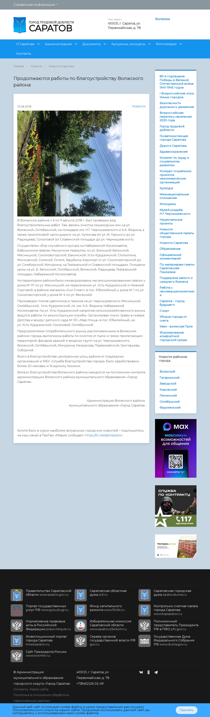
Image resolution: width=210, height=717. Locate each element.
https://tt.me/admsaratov (104, 435)
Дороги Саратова (173, 146)
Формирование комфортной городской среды (173, 336)
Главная (19, 66)
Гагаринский (169, 377)
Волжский (167, 371)
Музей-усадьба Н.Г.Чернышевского (175, 212)
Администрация (58, 44)
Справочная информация (34, 4)
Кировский (168, 389)
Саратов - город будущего (172, 303)
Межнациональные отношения (174, 196)
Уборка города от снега (173, 318)
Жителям (162, 19)
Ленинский (168, 395)
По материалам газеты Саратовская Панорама (177, 268)
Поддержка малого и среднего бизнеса (176, 279)
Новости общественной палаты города (177, 233)
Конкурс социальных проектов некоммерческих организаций (175, 176)
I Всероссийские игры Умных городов (177, 95)
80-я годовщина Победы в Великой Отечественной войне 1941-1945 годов (177, 81)
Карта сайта (39, 689)
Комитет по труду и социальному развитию (174, 161)
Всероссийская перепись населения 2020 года (176, 116)
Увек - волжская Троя (176, 326)
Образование (170, 249)
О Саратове (25, 44)
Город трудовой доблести (172, 128)
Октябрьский (170, 401)
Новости (36, 66)
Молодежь (168, 204)
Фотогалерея (166, 44)
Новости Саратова (61, 66)
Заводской (168, 383)
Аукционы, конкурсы (128, 44)
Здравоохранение (174, 151)
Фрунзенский (170, 407)
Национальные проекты (171, 221)
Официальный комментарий (170, 256)
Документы (91, 44)
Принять (187, 710)
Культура (166, 188)
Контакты (23, 53)
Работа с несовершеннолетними (177, 291)
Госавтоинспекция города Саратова (174, 138)
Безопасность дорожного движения (177, 105)
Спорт (164, 311)
